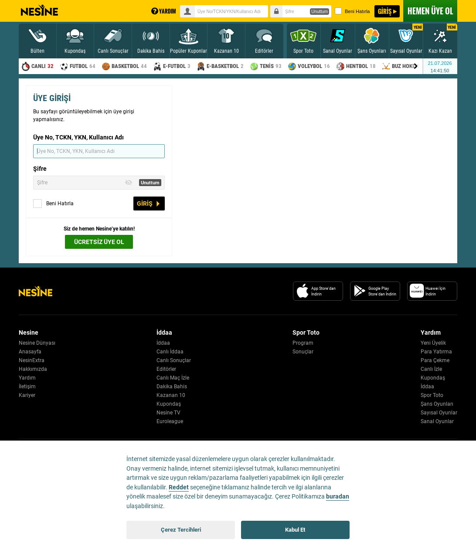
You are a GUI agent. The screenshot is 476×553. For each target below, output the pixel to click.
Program (302, 343)
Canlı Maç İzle (172, 378)
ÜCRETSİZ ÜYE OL (99, 241)
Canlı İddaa (170, 352)
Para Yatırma (436, 352)
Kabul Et (295, 529)
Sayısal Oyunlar (439, 413)
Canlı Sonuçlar (173, 360)
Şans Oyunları (437, 404)
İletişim (27, 386)
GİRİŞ (384, 11)
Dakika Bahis (171, 386)
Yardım (27, 378)
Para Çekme (435, 360)
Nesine (39, 10)
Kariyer (27, 395)
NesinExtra (31, 360)
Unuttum (319, 11)
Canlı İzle (431, 369)
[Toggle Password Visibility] (128, 182)
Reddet (179, 487)
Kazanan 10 (170, 395)
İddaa (163, 343)
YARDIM (163, 11)
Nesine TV (168, 413)
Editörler (166, 369)
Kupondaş (168, 404)
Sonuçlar (302, 352)
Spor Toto (432, 395)
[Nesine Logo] (35, 291)
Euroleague (169, 421)
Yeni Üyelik (433, 343)
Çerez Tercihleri (181, 529)
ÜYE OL (430, 11)
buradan (337, 496)
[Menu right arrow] (415, 66)
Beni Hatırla (352, 10)
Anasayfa (30, 352)
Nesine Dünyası (37, 343)
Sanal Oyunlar (437, 421)
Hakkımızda (33, 369)
